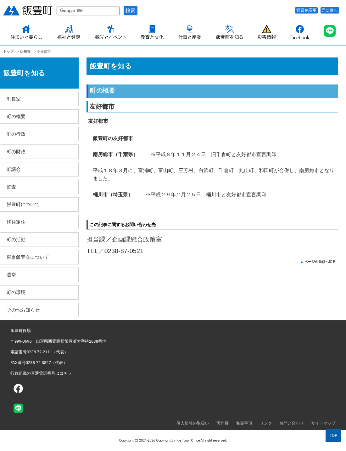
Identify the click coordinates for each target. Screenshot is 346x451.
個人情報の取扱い (192, 423)
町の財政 (16, 151)
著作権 (222, 423)
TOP (334, 435)
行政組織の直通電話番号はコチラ (41, 373)
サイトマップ (323, 423)
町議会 (14, 169)
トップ (8, 51)
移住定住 (16, 222)
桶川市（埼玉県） (115, 194)
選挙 (11, 274)
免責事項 (244, 423)
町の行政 (16, 134)
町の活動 (16, 239)
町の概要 (16, 116)
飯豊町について (23, 204)
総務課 (25, 51)
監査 (11, 186)
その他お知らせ (23, 309)
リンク (266, 423)
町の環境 (16, 292)
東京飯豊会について (28, 257)
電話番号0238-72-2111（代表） (39, 352)
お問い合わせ (291, 423)
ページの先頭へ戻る (320, 262)
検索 (131, 11)
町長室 (14, 98)
